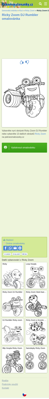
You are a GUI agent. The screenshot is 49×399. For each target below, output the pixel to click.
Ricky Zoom (30, 10)
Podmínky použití (10, 384)
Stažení (9, 240)
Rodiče (5, 380)
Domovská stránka (9, 10)
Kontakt (5, 388)
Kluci (21, 10)
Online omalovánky (15, 243)
